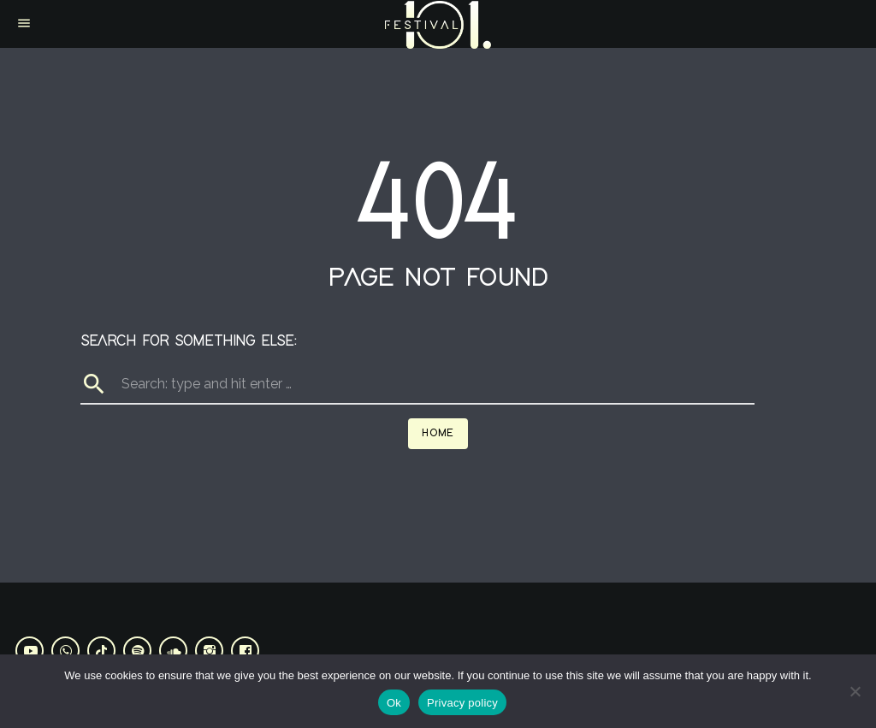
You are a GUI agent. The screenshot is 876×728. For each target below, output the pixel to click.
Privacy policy (462, 702)
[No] (854, 691)
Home (438, 433)
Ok (394, 702)
